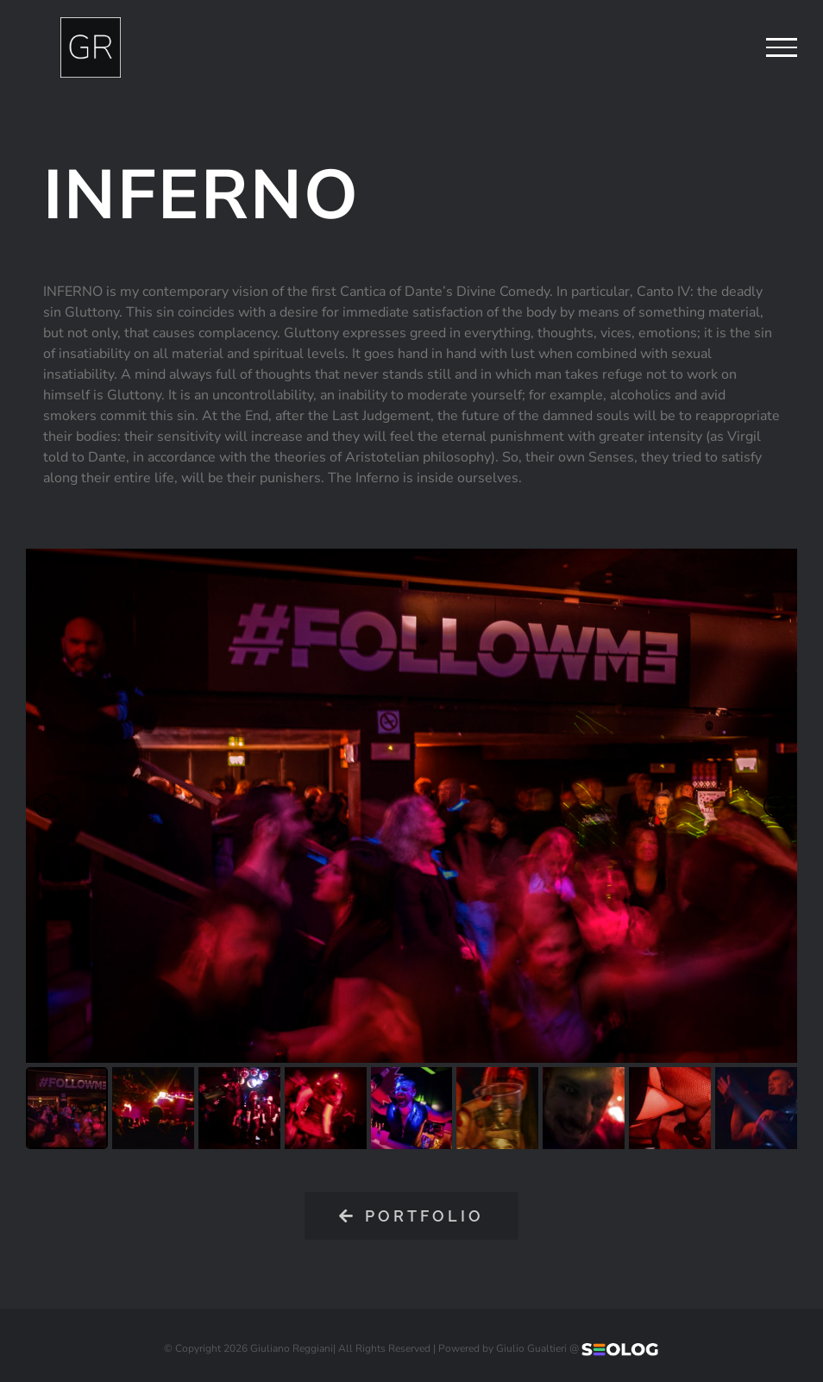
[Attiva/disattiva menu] (781, 47)
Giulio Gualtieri (531, 1348)
